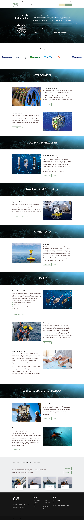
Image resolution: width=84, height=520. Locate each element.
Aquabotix (45, 508)
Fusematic (35, 502)
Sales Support (67, 468)
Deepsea (45, 504)
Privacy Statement (34, 518)
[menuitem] (26, 4)
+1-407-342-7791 (16, 1)
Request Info (67, 472)
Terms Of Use (42, 518)
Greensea (35, 510)
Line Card (62, 4)
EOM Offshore (46, 502)
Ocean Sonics (46, 506)
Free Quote (68, 4)
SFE (34, 504)
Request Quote (47, 104)
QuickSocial (60, 518)
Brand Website (25, 127)
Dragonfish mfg (36, 500)
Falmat (45, 500)
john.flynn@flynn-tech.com (27, 1)
